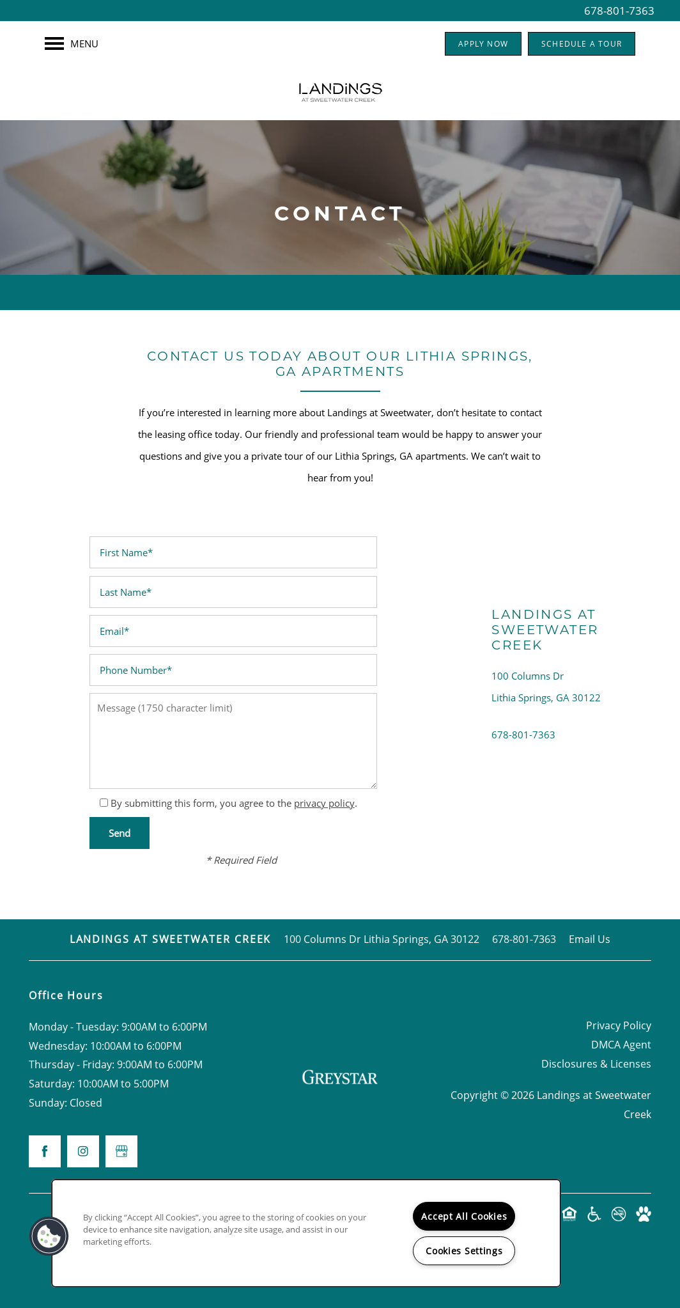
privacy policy (324, 803)
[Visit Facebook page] (45, 1151)
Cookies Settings (464, 1251)
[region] (306, 1233)
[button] (483, 44)
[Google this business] (121, 1151)
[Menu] (71, 43)
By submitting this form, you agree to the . (234, 803)
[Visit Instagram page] (83, 1151)
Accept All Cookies (464, 1216)
